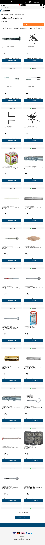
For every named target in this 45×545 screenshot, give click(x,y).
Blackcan (16, 28)
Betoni (3, 28)
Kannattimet (9, 28)
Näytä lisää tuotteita (22, 517)
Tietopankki (16, 1)
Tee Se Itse (40, 28)
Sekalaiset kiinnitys (23, 28)
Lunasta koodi (26, 2)
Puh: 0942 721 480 (27, 539)
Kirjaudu (41, 1)
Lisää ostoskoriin (11, 60)
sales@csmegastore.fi (18, 539)
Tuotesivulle (11, 63)
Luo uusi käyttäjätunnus (36, 2)
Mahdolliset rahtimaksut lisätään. (6, 56)
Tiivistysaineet (33, 28)
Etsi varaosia (30, 2)
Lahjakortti (21, 1)
